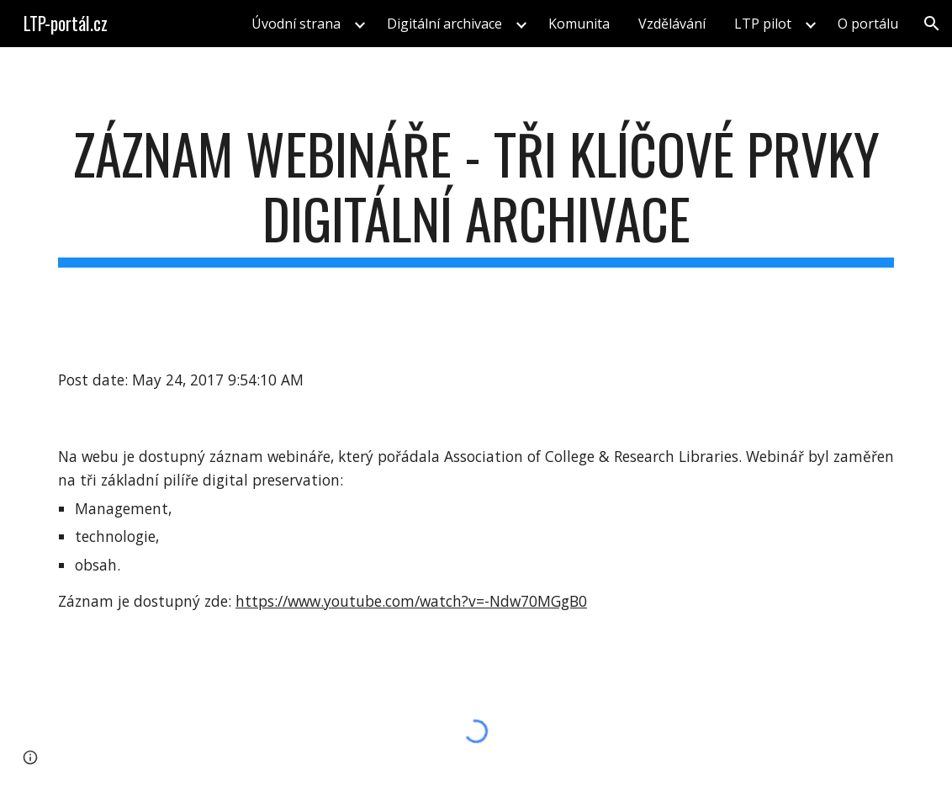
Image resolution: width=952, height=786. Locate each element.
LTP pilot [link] (762, 23)
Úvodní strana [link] (296, 23)
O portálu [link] (868, 23)
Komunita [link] (579, 23)
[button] (932, 23)
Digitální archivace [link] (444, 23)
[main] (476, 194)
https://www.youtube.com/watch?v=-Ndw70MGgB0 (411, 601)
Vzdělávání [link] (672, 23)
